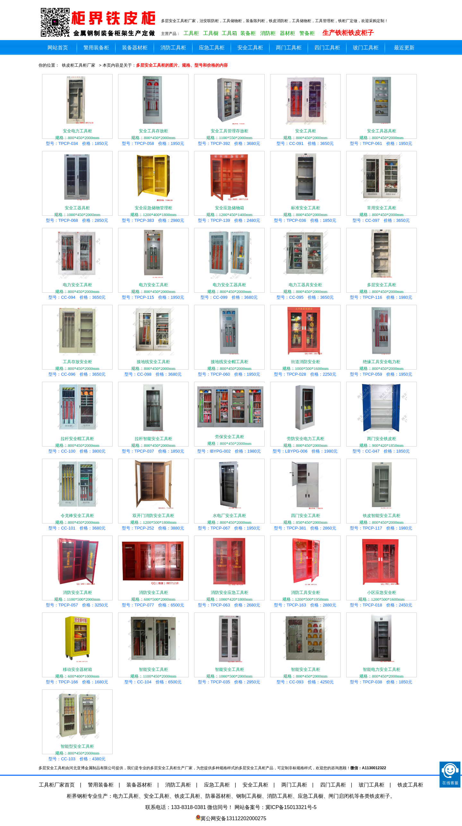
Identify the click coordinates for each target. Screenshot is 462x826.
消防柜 (268, 33)
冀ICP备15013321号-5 (291, 807)
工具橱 (210, 33)
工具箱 (229, 33)
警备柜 (307, 33)
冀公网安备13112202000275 (233, 818)
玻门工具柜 (366, 47)
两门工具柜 (289, 47)
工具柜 (191, 33)
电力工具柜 (126, 796)
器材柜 (287, 33)
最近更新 (404, 47)
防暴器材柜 (218, 796)
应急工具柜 (212, 47)
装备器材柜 (135, 47)
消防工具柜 (173, 47)
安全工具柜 (250, 47)
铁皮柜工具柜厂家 (78, 65)
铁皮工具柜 (410, 785)
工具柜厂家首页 (57, 785)
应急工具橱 (310, 796)
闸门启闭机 (341, 796)
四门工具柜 (327, 47)
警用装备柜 (96, 47)
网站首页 (57, 47)
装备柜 (248, 33)
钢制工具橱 (249, 796)
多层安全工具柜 (99, 22)
